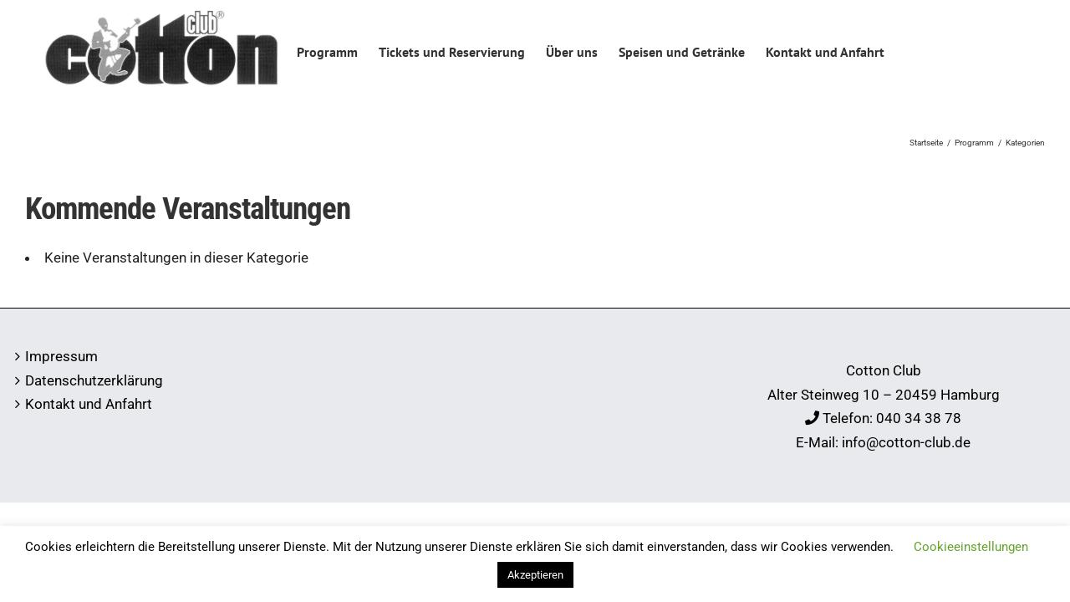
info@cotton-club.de (906, 442)
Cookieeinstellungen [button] (971, 546)
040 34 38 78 (918, 418)
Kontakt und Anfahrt (88, 403)
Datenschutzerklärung (94, 380)
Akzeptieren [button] (535, 575)
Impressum (61, 356)
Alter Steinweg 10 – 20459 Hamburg (883, 394)
